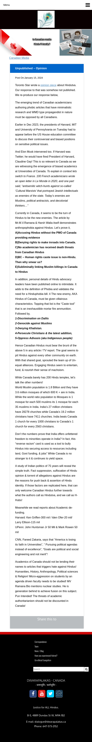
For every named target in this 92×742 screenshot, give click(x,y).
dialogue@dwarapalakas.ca (50, 721)
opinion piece (48, 85)
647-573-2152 (50, 726)
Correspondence (41, 641)
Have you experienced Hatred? (46, 655)
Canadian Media (19, 57)
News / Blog (39, 651)
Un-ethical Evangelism (43, 660)
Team (36, 646)
